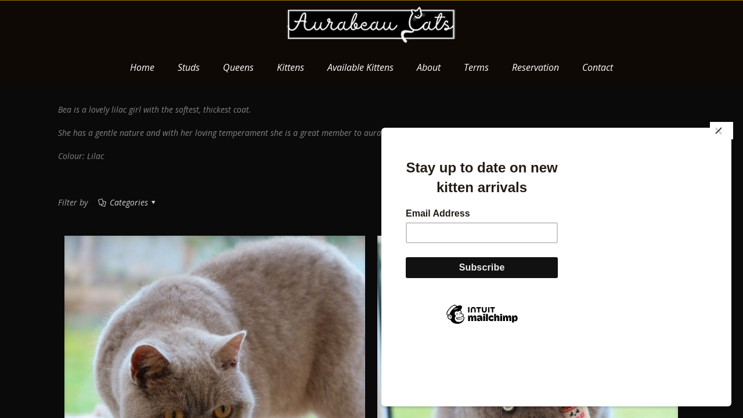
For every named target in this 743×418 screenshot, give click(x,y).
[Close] (721, 203)
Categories (127, 202)
